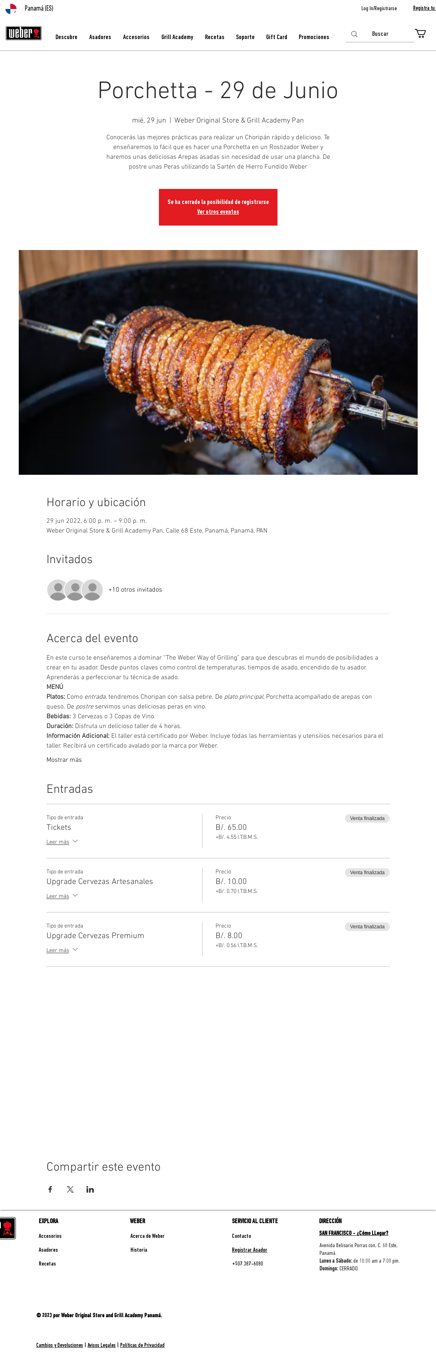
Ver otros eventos (218, 212)
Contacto (241, 1236)
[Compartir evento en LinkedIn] (90, 1189)
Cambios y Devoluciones (59, 1345)
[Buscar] (380, 34)
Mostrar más (64, 760)
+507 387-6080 (247, 1264)
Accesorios (50, 1236)
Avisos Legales (102, 1345)
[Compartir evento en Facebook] (50, 1189)
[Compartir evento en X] (70, 1189)
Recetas (47, 1264)
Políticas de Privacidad (142, 1345)
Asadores (48, 1250)
